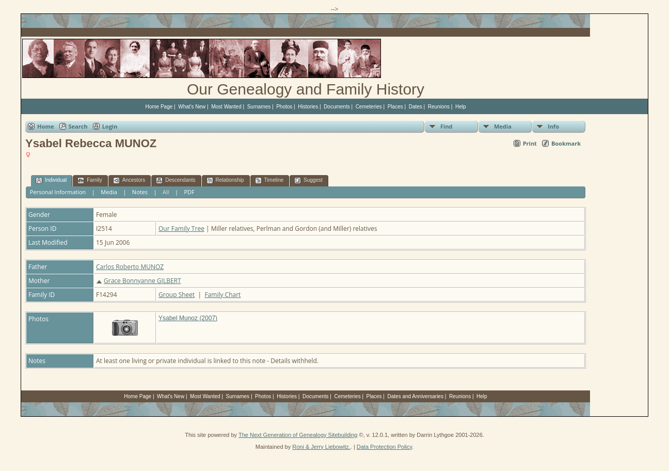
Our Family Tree (181, 228)
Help (460, 106)
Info (553, 126)
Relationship (225, 180)
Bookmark (566, 143)
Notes (140, 192)
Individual (51, 180)
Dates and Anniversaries (415, 396)
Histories (308, 106)
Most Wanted (226, 106)
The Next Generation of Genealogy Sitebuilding (298, 435)
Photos (284, 106)
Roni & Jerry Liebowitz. (321, 447)
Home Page (158, 106)
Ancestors (129, 180)
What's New (191, 106)
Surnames (259, 106)
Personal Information (58, 192)
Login (110, 126)
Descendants (175, 180)
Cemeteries (369, 106)
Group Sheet (176, 294)
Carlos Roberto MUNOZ (130, 266)
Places (395, 106)
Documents (337, 106)
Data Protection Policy (384, 447)
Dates (415, 106)
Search (78, 126)
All (166, 192)
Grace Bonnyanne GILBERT (142, 280)
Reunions (439, 106)
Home (45, 126)
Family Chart (222, 294)
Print (530, 143)
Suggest (308, 180)
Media (503, 126)
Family (89, 180)
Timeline (269, 180)
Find (446, 126)
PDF (189, 192)
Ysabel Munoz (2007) (187, 318)
